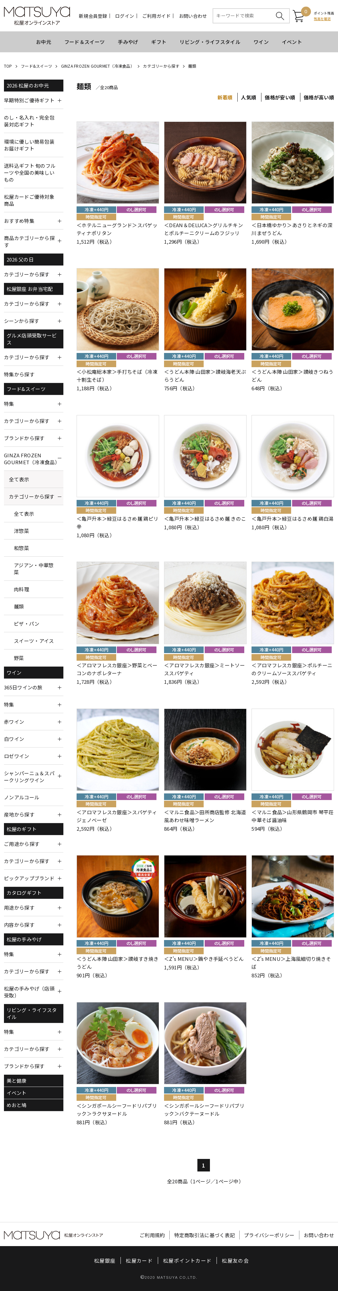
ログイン (124, 16)
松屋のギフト (22, 828)
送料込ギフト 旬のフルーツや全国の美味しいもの (29, 172)
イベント (292, 41)
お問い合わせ (193, 16)
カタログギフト (24, 892)
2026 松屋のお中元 (28, 85)
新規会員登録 (93, 16)
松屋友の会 (235, 1260)
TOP (8, 66)
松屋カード (139, 1260)
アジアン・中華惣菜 (33, 569)
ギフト (158, 41)
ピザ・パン (27, 623)
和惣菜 (21, 547)
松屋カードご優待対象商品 (29, 200)
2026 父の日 (20, 259)
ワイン (261, 41)
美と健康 (17, 1080)
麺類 (192, 66)
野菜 (19, 657)
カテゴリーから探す (161, 66)
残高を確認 (322, 18)
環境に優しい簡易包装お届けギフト (29, 145)
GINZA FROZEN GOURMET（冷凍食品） (97, 66)
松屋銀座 (105, 1260)
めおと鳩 (17, 1104)
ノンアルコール (21, 797)
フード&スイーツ (36, 66)
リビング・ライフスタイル (210, 41)
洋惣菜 (21, 530)
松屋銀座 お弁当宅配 (30, 288)
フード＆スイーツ (84, 41)
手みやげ (128, 41)
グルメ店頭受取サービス (32, 339)
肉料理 (21, 589)
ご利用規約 (152, 1235)
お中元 (43, 41)
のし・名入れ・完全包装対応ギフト (29, 121)
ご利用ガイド (156, 16)
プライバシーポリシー (269, 1235)
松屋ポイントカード (187, 1260)
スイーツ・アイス (34, 640)
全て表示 (19, 479)
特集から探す (19, 374)
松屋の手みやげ (24, 939)
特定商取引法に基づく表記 (204, 1235)
